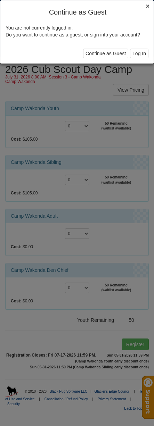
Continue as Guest (106, 53)
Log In (139, 53)
